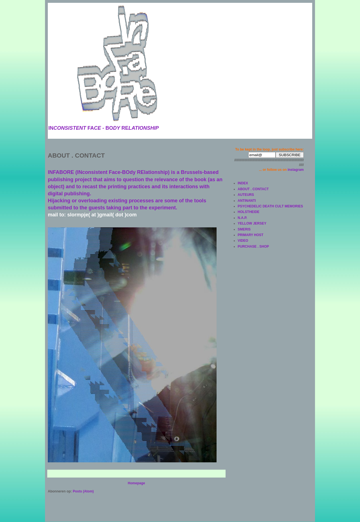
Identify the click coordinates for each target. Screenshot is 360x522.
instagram (296, 170)
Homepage (136, 483)
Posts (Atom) (83, 491)
